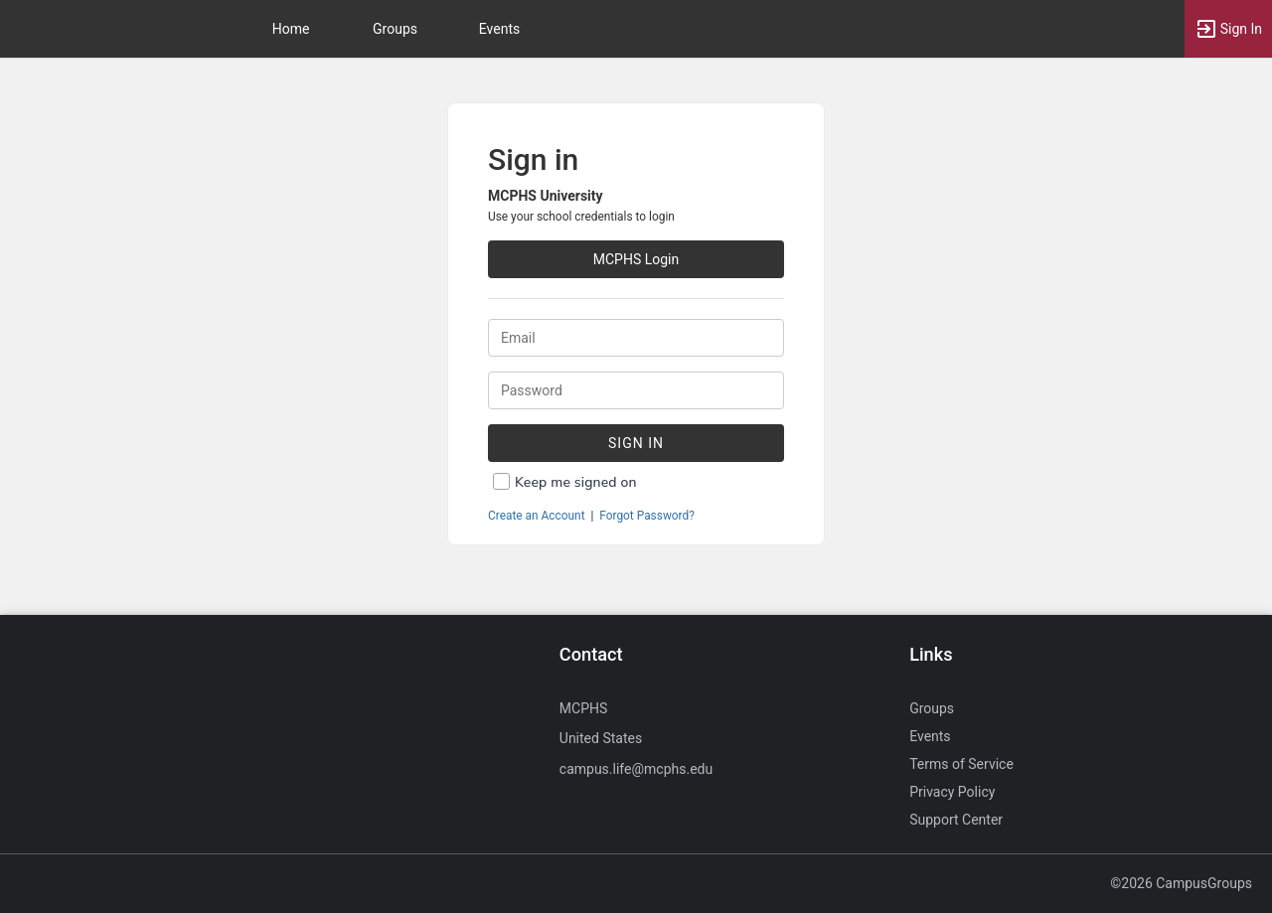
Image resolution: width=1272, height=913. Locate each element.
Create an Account (536, 516)
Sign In (636, 443)
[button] (1228, 29)
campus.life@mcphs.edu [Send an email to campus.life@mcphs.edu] (636, 769)
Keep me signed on (576, 482)
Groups (395, 29)
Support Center (956, 820)
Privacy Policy (952, 792)
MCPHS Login (636, 259)
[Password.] (636, 390)
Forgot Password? (647, 516)
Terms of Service (961, 764)
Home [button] (291, 29)
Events (499, 29)
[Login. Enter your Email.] (636, 338)
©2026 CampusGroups (1181, 883)
